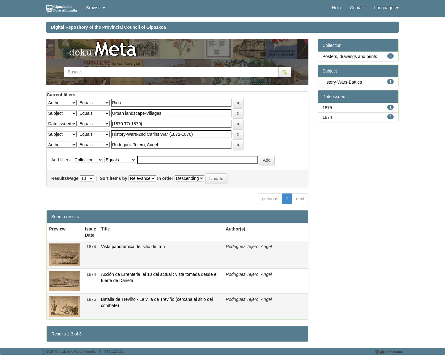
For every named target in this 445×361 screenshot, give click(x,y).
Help (336, 7)
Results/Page (64, 178)
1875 (327, 107)
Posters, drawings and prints (350, 56)
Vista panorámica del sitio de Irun (133, 246)
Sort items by (113, 178)
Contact (357, 7)
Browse (95, 7)
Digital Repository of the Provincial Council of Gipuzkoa (108, 27)
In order (165, 178)
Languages (386, 7)
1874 (327, 117)
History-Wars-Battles (342, 82)
